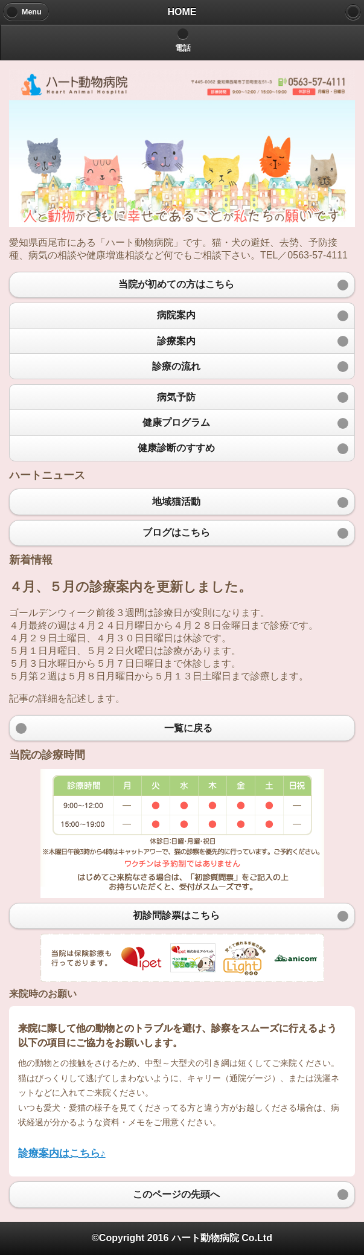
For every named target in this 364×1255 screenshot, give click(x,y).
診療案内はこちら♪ (62, 1153)
